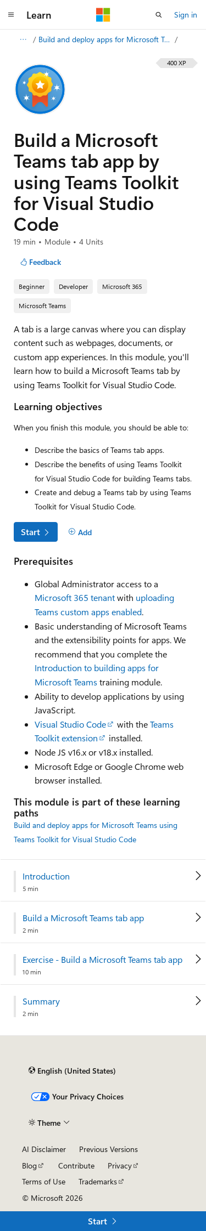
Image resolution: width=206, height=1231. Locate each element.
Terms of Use (43, 1181)
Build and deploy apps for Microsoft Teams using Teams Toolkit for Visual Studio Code (105, 39)
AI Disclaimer (44, 1149)
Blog (29, 1165)
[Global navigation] (11, 15)
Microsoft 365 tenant (75, 597)
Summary (41, 1001)
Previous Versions (108, 1149)
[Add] (80, 532)
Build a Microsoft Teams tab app (83, 917)
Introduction (46, 876)
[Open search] (159, 15)
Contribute (76, 1165)
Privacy (120, 1165)
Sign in (185, 14)
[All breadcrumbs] (22, 39)
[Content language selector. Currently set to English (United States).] (72, 1071)
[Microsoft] (103, 15)
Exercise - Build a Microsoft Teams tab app (102, 959)
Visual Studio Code (70, 724)
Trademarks (98, 1181)
